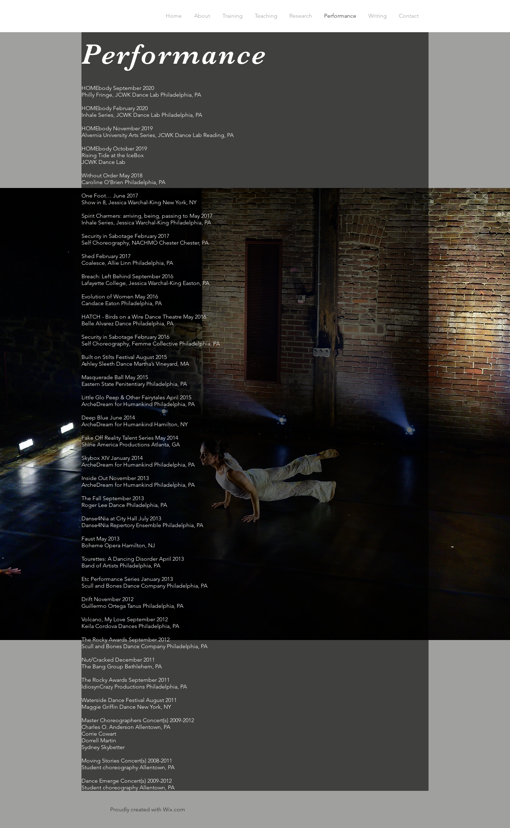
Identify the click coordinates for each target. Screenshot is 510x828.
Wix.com (174, 809)
